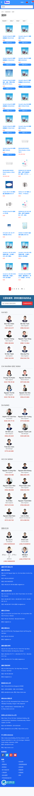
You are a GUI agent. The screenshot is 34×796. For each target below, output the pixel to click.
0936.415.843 (24, 397)
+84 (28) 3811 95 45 (9, 604)
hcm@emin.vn (21, 604)
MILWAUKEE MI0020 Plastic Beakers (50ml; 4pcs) (9, 172)
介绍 (3, 761)
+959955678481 (17, 706)
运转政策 (20, 767)
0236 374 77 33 (9, 421)
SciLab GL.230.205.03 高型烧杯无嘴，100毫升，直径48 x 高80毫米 (24, 254)
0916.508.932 (24, 520)
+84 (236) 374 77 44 (9, 659)
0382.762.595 (9, 358)
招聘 (19, 775)
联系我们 (4, 767)
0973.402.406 (24, 382)
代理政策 (20, 772)
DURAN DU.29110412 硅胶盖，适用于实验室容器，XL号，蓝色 (24, 213)
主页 (2, 11)
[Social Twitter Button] (7, 755)
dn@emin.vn (21, 659)
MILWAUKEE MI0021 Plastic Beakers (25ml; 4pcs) (24, 150)
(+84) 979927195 (24, 559)
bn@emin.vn (8, 622)
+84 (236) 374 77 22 (20, 654)
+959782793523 (9, 706)
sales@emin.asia (8, 692)
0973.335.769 (9, 520)
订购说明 (4, 772)
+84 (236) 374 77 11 (9, 654)
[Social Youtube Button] (15, 755)
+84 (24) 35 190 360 (9, 584)
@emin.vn (8, 639)
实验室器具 (8, 11)
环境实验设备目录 (6, 778)
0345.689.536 (24, 436)
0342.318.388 (9, 475)
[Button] (1, 2)
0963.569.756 (24, 358)
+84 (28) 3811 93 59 (20, 599)
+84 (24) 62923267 (9, 578)
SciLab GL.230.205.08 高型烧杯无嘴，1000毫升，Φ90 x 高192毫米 (9, 254)
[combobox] (16, 6)
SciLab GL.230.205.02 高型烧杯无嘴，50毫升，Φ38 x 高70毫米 (9, 275)
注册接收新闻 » (27, 303)
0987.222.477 (9, 328)
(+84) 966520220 (8, 581)
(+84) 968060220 (9, 561)
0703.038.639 (24, 505)
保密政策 (4, 764)
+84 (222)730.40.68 (19, 618)
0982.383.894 (9, 343)
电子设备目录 (5, 770)
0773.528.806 (24, 421)
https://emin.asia (21, 692)
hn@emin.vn (21, 584)
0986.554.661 (24, 328)
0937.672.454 (9, 505)
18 (22, 289)
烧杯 (13, 11)
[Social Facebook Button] (3, 755)
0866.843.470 (24, 475)
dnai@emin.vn (8, 677)
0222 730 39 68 (9, 382)
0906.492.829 (9, 436)
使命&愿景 (5, 775)
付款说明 (20, 761)
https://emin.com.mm (8, 709)
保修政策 (20, 770)
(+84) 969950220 (9, 544)
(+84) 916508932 (24, 544)
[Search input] (16, 6)
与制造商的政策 (22, 764)
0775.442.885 (9, 451)
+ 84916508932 (8, 689)
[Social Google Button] (11, 755)
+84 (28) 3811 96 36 (9, 599)
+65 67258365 (19, 689)
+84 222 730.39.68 (9, 618)
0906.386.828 (9, 490)
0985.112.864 (24, 343)
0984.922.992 (24, 490)
